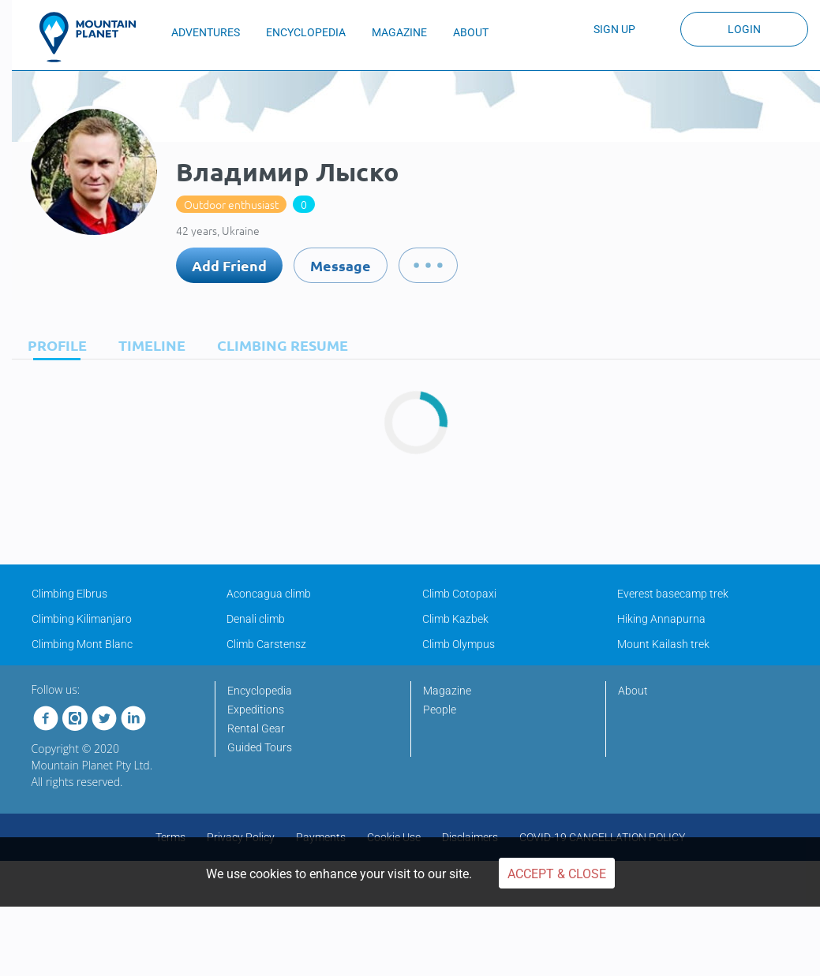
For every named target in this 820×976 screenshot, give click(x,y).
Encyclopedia (259, 690)
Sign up (614, 29)
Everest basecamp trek (672, 593)
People (439, 709)
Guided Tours (259, 747)
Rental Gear (256, 728)
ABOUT (471, 32)
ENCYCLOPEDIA (306, 32)
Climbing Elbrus (69, 593)
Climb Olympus (458, 644)
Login (744, 29)
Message (340, 265)
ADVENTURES (205, 32)
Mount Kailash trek (663, 644)
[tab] (53, 345)
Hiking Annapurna (661, 619)
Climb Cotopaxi (459, 593)
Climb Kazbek (455, 619)
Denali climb (256, 619)
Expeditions (255, 709)
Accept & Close (556, 873)
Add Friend (229, 265)
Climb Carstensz (266, 644)
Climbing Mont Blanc (82, 644)
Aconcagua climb (269, 593)
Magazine (447, 690)
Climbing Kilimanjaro (82, 619)
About (633, 690)
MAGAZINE (399, 32)
